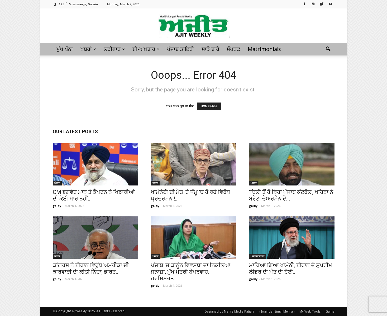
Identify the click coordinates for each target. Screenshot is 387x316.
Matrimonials (264, 49)
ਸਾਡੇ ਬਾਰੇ (210, 49)
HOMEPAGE (209, 106)
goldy (57, 206)
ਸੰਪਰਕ (233, 49)
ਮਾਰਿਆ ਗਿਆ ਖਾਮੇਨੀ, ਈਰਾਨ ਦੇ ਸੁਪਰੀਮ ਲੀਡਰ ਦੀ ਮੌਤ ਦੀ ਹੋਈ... (290, 268)
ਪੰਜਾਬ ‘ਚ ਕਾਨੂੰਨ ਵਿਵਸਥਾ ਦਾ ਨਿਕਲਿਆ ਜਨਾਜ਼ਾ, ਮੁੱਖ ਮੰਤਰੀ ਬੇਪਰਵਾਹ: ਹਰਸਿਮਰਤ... (190, 272)
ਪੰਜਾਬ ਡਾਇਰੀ (180, 49)
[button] (328, 49)
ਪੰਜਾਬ (57, 183)
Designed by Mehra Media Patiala (229, 311)
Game (330, 311)
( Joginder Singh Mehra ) (276, 311)
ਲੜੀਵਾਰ (114, 49)
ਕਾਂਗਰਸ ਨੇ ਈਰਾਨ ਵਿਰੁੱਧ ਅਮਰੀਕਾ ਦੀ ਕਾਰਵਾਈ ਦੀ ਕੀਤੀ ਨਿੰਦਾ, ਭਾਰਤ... (91, 268)
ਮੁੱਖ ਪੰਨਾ (64, 49)
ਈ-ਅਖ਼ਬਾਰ (145, 49)
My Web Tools (310, 311)
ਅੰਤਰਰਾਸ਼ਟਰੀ (257, 256)
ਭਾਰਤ (155, 183)
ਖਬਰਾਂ (88, 49)
